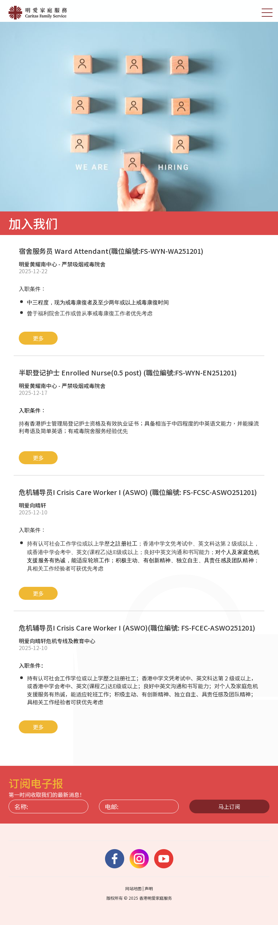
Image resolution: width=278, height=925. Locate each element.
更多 (38, 338)
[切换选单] (267, 12)
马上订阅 (229, 806)
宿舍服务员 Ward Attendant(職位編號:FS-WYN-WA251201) (111, 251)
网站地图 (133, 888)
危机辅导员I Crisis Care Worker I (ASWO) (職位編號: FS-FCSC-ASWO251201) (138, 492)
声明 (149, 888)
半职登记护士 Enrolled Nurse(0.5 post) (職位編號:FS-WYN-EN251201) (128, 372)
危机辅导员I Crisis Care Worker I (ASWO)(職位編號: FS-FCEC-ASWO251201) (137, 628)
